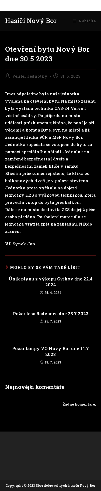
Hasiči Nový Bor (31, 20)
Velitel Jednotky (29, 76)
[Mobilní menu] (84, 20)
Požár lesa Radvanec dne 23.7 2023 (50, 313)
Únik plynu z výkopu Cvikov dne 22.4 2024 (51, 281)
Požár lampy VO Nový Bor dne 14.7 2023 (50, 351)
